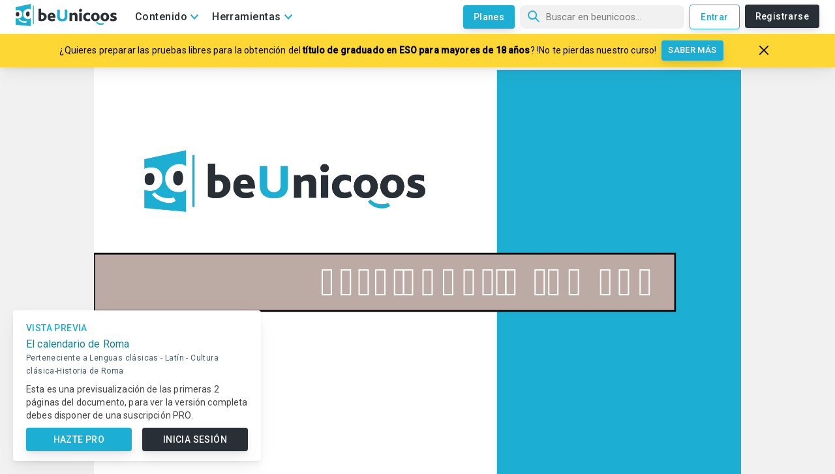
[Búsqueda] (602, 17)
